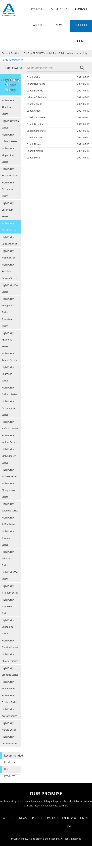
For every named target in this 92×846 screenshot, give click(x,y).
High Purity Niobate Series (10, 473)
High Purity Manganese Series (8, 305)
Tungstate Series (7, 323)
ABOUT (7, 818)
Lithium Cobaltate (36, 97)
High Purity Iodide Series (9, 685)
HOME (25, 53)
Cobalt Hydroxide (36, 83)
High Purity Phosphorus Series (8, 490)
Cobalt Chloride (35, 150)
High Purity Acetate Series (9, 713)
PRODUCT (38, 53)
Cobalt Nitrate (34, 144)
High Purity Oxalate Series (9, 699)
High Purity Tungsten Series (8, 606)
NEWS (23, 818)
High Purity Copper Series (9, 240)
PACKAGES (53, 818)
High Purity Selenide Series (10, 507)
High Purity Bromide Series (10, 671)
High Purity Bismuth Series (10, 172)
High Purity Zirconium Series (8, 189)
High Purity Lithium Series (9, 138)
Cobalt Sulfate (34, 137)
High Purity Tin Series (10, 575)
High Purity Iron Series (10, 124)
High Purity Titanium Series (10, 589)
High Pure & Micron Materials (63, 53)
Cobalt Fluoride (35, 90)
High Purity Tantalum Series (8, 538)
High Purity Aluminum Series (8, 107)
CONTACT (84, 818)
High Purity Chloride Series (10, 658)
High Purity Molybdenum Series (9, 456)
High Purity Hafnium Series (10, 425)
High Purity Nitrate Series (9, 726)
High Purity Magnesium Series (8, 155)
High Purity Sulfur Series (8, 521)
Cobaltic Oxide (34, 104)
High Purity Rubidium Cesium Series (9, 271)
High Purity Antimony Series (8, 339)
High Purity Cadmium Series (8, 374)
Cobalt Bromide (35, 124)
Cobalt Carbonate (36, 130)
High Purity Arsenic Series (9, 357)
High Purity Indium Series (9, 439)
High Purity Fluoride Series (10, 644)
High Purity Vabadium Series (8, 627)
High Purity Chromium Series (8, 209)
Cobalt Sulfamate (36, 117)
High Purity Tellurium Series (8, 558)
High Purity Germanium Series (8, 408)
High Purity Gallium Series (9, 391)
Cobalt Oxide (34, 77)
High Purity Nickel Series (9, 254)
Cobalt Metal (33, 157)
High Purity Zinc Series (10, 288)
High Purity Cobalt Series (9, 227)
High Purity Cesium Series (9, 740)
